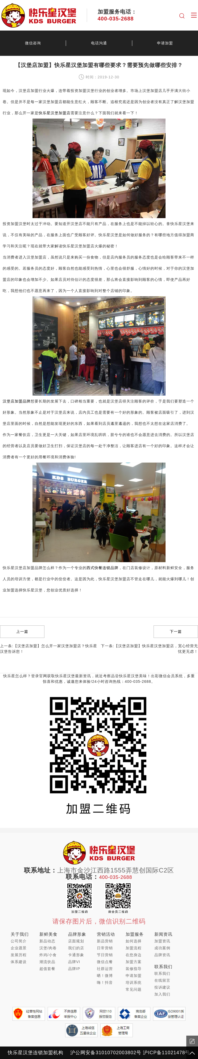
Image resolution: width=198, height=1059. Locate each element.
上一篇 (22, 631)
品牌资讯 (162, 955)
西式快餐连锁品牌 (102, 568)
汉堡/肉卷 (48, 948)
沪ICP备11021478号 (166, 1052)
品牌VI (74, 962)
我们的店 (76, 948)
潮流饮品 (47, 962)
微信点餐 (105, 962)
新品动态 (47, 941)
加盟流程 (134, 948)
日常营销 (105, 948)
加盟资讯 (162, 941)
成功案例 (162, 948)
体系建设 (19, 962)
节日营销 (105, 955)
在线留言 (162, 980)
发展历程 (19, 955)
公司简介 (19, 941)
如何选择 (134, 941)
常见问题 (134, 989)
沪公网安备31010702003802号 (105, 1052)
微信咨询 (33, 43)
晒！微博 (105, 975)
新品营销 (105, 941)
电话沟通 (99, 43)
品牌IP (74, 969)
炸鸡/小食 (48, 955)
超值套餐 (47, 969)
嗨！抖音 (105, 982)
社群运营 (105, 969)
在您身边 (134, 955)
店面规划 (76, 941)
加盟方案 (134, 962)
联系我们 (162, 973)
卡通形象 (76, 955)
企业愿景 (19, 948)
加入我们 (162, 994)
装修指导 (134, 969)
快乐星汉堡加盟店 (55, 113)
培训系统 (134, 982)
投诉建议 (162, 987)
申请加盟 (165, 43)
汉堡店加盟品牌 (17, 401)
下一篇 (176, 631)
